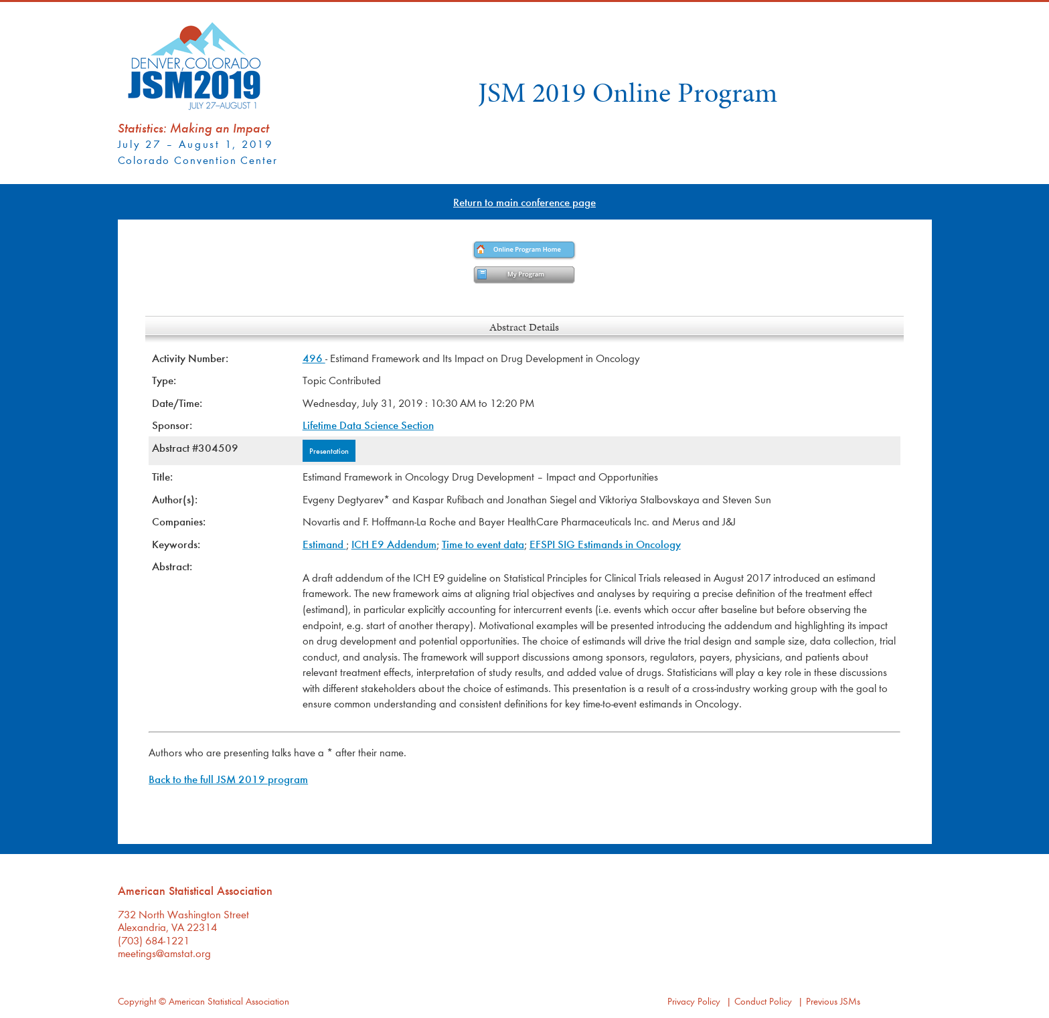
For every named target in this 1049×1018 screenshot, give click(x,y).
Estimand (324, 544)
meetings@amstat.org (164, 953)
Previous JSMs (833, 1001)
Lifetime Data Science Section (368, 424)
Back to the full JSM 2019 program (228, 778)
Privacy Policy (693, 1001)
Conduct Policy (763, 1001)
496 (314, 357)
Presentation (329, 450)
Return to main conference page (524, 201)
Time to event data (483, 544)
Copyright (137, 1001)
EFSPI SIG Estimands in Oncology (605, 544)
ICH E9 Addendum (393, 544)
